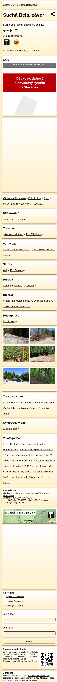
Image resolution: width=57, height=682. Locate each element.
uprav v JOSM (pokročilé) (39, 493)
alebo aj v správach (14, 605)
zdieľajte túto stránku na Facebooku (20, 653)
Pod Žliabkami (33, 234)
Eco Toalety (16, 270)
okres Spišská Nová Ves (16, 204)
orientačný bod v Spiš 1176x (18, 466)
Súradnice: (9, 50)
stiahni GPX (8, 500)
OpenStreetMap (24, 188)
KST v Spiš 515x (19, 460)
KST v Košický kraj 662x (42, 460)
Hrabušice (37, 204)
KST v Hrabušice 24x (14, 444)
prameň (7, 219)
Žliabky (7, 285)
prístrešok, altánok (13, 234)
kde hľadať (9, 614)
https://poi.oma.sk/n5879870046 (16, 190)
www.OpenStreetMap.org (38, 676)
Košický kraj (34, 198)
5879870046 (8, 495)
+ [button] (7, 122)
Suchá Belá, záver (28, 5)
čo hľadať (8, 627)
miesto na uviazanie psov (16, 249)
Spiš (46, 198)
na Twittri (31, 654)
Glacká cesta (10, 429)
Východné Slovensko (14, 198)
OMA (13, 5)
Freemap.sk (39, 188)
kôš (5, 270)
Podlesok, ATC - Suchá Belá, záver (22, 402)
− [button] (7, 127)
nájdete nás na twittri (15, 596)
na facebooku (23, 652)
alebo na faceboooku (15, 601)
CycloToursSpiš (42, 301)
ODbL (36, 678)
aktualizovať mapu (19, 493)
